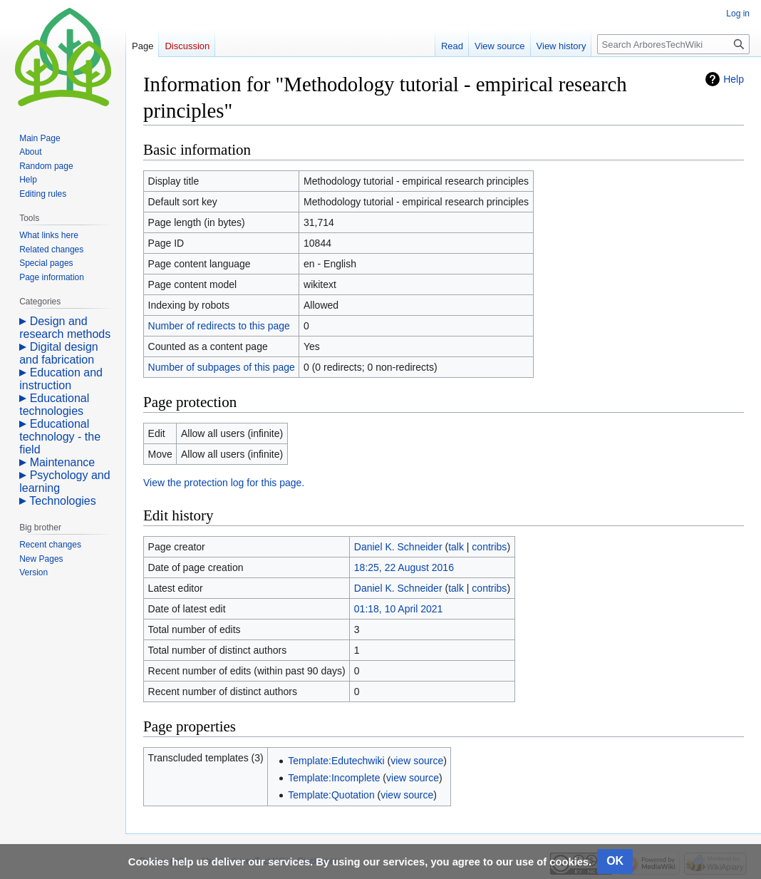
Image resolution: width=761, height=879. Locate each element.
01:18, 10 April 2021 (398, 609)
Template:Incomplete (334, 777)
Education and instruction (61, 378)
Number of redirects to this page (219, 325)
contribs (489, 546)
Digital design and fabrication (58, 353)
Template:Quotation (331, 795)
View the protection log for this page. (223, 482)
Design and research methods (64, 327)
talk (456, 546)
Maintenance (62, 462)
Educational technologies (54, 404)
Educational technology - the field (59, 437)
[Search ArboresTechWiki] (673, 44)
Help (733, 79)
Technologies (62, 501)
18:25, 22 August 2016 (404, 567)
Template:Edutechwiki (336, 760)
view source (416, 760)
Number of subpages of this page (221, 367)
